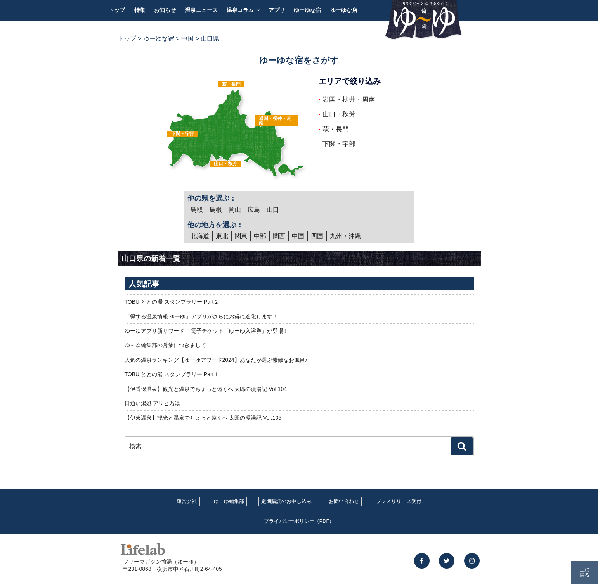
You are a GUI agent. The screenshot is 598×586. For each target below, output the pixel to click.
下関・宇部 (182, 134)
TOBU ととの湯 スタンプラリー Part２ (172, 302)
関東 (241, 236)
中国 (298, 236)
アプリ (277, 10)
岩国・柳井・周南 (275, 121)
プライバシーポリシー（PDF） (299, 521)
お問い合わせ (344, 501)
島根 (216, 209)
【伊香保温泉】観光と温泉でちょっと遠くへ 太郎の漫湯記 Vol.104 (206, 389)
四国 (317, 236)
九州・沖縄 (345, 236)
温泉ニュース (201, 10)
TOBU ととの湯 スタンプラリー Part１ (172, 374)
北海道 (200, 236)
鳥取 (197, 209)
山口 (273, 209)
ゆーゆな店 (343, 10)
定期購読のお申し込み (286, 501)
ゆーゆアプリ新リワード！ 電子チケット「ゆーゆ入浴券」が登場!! (206, 331)
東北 (222, 236)
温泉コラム (244, 10)
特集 (139, 10)
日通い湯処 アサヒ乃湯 (152, 403)
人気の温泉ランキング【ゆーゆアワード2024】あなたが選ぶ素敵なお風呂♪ (216, 360)
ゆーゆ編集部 (229, 501)
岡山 (235, 209)
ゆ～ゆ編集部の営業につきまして (165, 345)
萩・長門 (231, 84)
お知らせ (165, 10)
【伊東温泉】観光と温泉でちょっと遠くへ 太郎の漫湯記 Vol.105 (203, 418)
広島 (254, 209)
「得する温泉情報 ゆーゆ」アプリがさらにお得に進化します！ (201, 316)
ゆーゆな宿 (307, 10)
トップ (117, 10)
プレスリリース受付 (398, 501)
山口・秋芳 (225, 163)
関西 (279, 236)
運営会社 (187, 501)
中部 (260, 236)
